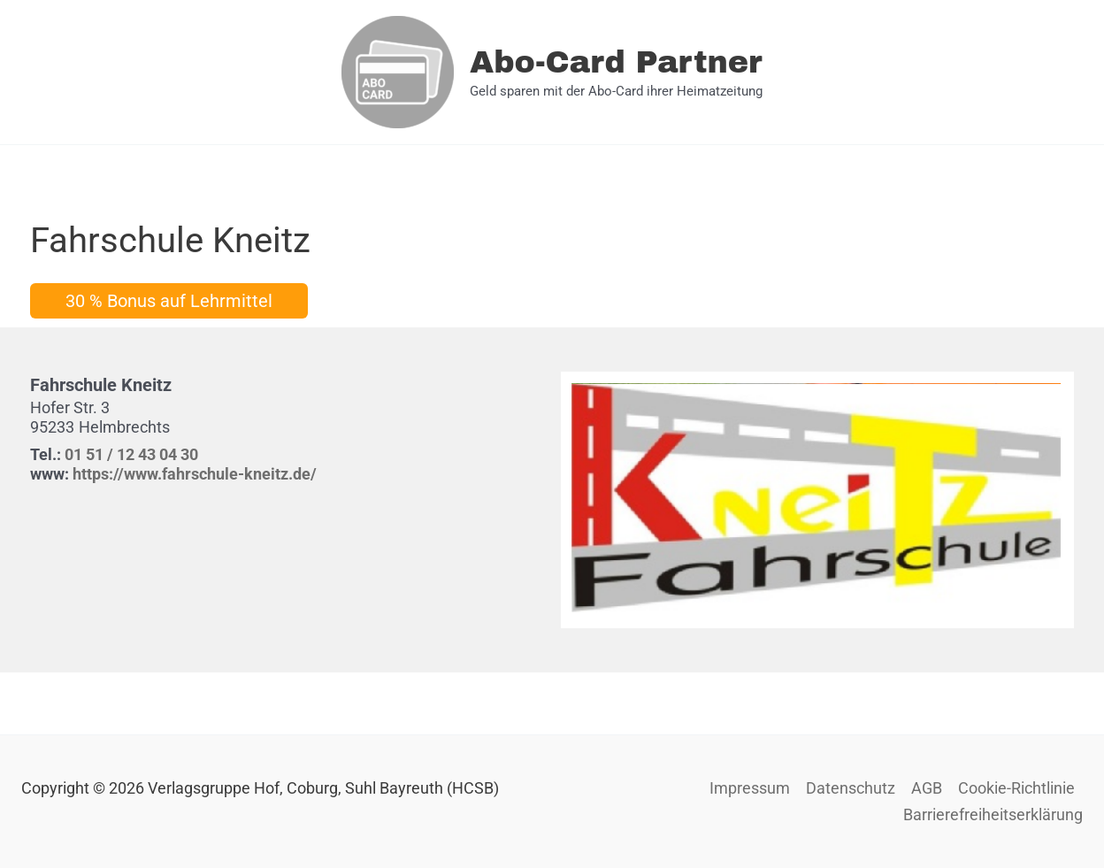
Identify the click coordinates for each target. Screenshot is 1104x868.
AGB (926, 788)
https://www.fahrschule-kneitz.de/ (195, 474)
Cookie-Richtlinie (1016, 788)
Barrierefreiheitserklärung (993, 814)
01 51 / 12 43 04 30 (131, 454)
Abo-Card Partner (616, 62)
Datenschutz (850, 788)
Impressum (749, 788)
